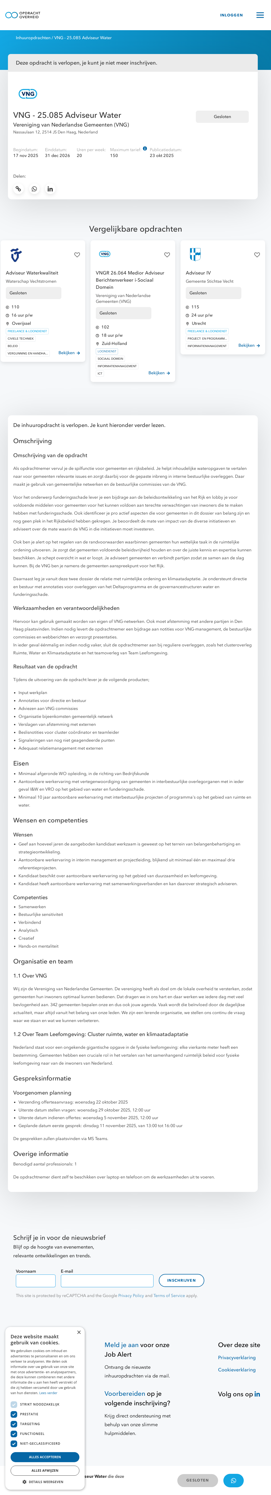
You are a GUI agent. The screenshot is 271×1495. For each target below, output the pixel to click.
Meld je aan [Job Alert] (122, 1345)
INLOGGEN (231, 15)
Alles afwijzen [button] (44, 1470)
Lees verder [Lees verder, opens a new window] (48, 1393)
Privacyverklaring (237, 1357)
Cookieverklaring (237, 1370)
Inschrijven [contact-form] (181, 1280)
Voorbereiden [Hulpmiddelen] (125, 1393)
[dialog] (45, 1408)
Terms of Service (169, 1296)
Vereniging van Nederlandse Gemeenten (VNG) (71, 124)
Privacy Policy (131, 1296)
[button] (45, 1481)
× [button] (79, 1333)
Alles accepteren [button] (45, 1457)
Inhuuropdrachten (33, 38)
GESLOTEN (197, 1480)
